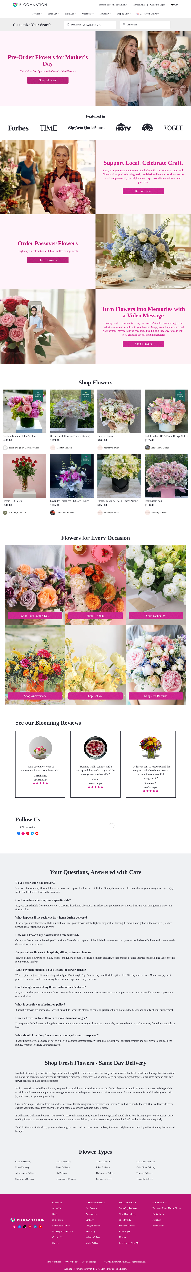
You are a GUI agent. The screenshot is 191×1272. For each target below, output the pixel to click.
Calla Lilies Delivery (146, 1167)
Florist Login (158, 1214)
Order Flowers (48, 260)
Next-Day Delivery (128, 1214)
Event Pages (124, 1231)
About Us (56, 1208)
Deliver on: (132, 25)
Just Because (91, 1208)
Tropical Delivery (145, 1173)
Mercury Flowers (64, 448)
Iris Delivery (61, 1173)
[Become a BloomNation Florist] (113, 4)
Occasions (88, 14)
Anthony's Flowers (17, 512)
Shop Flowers (47, 80)
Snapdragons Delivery (66, 1179)
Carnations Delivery (146, 1161)
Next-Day (70, 14)
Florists (122, 1237)
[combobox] (148, 25)
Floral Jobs (157, 1220)
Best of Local (143, 191)
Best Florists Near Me (129, 1243)
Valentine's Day (93, 1237)
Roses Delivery (22, 1167)
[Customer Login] (157, 4)
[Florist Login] (139, 4)
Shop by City (124, 14)
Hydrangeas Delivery (105, 1173)
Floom (123, 1269)
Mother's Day (92, 1243)
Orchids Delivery (23, 1161)
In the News (57, 1220)
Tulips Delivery (103, 1161)
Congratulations (93, 1225)
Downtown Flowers (65, 512)
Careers (55, 1243)
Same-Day (53, 14)
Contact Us (57, 1237)
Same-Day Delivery (128, 1208)
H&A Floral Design (160, 448)
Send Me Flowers (127, 1225)
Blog (54, 1214)
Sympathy (105, 14)
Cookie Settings (89, 1262)
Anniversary (91, 1214)
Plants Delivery (63, 1167)
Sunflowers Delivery (24, 1179)
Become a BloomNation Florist (166, 1208)
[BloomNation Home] (30, 5)
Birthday (90, 1220)
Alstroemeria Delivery (25, 1173)
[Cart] (174, 4)
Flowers (37, 14)
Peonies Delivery (104, 1179)
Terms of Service (53, 1262)
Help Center (157, 1225)
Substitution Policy (61, 1225)
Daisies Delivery (63, 1161)
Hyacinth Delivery (145, 1179)
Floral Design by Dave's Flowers (24, 448)
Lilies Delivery (103, 1167)
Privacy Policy (71, 1262)
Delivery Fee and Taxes (63, 1231)
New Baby (90, 1231)
